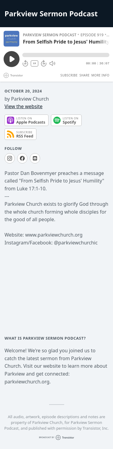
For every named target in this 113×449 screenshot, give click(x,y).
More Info (100, 75)
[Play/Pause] (11, 39)
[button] (65, 55)
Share (85, 75)
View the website (23, 106)
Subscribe (68, 75)
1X (34, 63)
